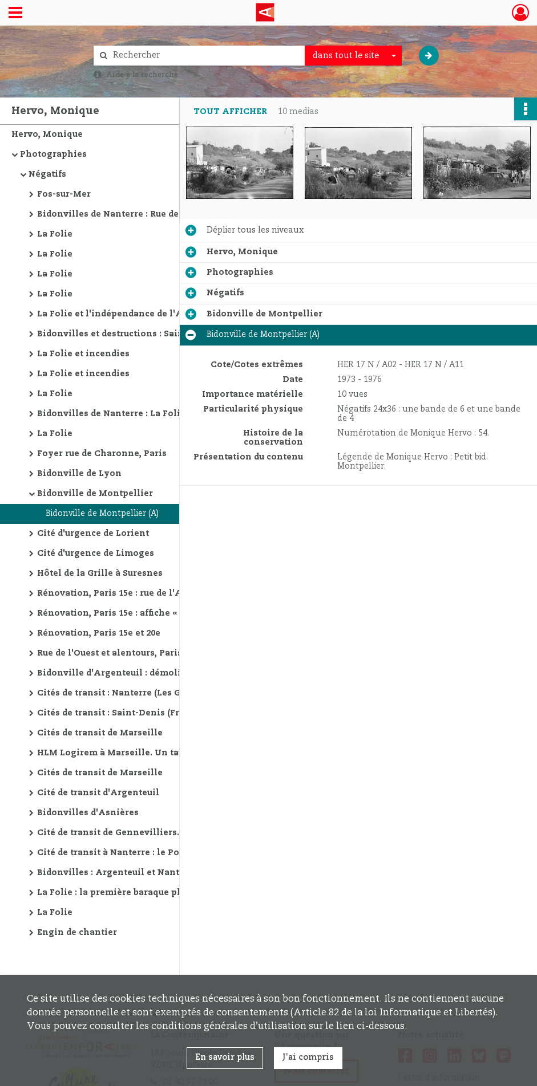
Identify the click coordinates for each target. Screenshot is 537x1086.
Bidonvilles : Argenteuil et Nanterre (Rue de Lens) (147, 873)
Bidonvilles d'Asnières (88, 813)
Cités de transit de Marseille (100, 733)
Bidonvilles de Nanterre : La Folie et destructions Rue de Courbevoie (151, 414)
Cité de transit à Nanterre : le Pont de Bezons (136, 853)
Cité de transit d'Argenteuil (98, 793)
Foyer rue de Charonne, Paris (102, 454)
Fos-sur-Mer (64, 194)
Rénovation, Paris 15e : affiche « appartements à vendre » (151, 613)
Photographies (53, 154)
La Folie (54, 234)
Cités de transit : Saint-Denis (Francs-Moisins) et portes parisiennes (151, 713)
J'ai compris (308, 1057)
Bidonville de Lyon (79, 474)
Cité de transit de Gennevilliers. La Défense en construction (151, 833)
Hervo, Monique (47, 135)
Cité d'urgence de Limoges (95, 554)
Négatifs (47, 174)
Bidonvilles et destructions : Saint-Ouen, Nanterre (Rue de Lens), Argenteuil (151, 334)
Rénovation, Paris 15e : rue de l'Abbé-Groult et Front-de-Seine (151, 593)
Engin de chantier (77, 933)
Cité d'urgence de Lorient (93, 534)
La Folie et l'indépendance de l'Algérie (123, 314)
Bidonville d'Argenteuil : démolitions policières (144, 673)
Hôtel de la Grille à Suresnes (100, 573)
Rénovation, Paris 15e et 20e (98, 633)
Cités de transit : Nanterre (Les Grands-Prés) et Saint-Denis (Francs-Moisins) (151, 693)
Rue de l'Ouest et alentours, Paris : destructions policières (151, 653)
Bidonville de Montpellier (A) (102, 514)
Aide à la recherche (142, 74)
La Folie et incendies (83, 354)
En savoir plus (225, 1057)
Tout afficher (230, 112)
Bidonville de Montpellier (95, 494)
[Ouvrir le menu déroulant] (15, 14)
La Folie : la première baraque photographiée (138, 893)
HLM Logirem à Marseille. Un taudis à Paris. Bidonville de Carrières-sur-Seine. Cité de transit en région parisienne (151, 753)
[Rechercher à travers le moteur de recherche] (205, 56)
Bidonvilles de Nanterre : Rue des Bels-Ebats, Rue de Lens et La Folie (151, 214)
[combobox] (353, 56)
